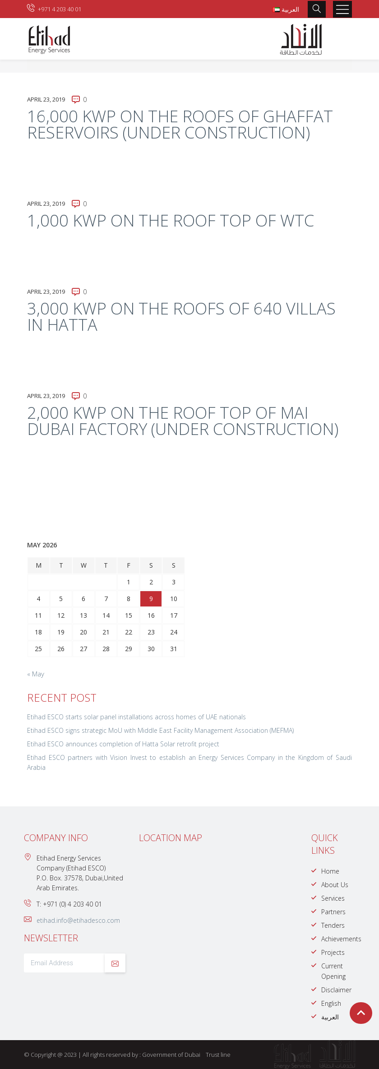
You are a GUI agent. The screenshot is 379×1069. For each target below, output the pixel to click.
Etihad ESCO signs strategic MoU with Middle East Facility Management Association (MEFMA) (160, 730)
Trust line (218, 1054)
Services (333, 898)
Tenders (333, 925)
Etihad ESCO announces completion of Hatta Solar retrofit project (123, 744)
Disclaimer (336, 990)
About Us (334, 884)
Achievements (341, 939)
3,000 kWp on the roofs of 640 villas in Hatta (181, 316)
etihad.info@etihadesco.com (78, 920)
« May (35, 673)
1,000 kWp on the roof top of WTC (170, 220)
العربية (330, 1017)
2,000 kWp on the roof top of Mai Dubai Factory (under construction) (182, 421)
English (331, 1003)
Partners (333, 911)
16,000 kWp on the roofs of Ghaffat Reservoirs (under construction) (180, 124)
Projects (333, 952)
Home (330, 871)
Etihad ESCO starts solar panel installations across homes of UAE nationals (136, 717)
